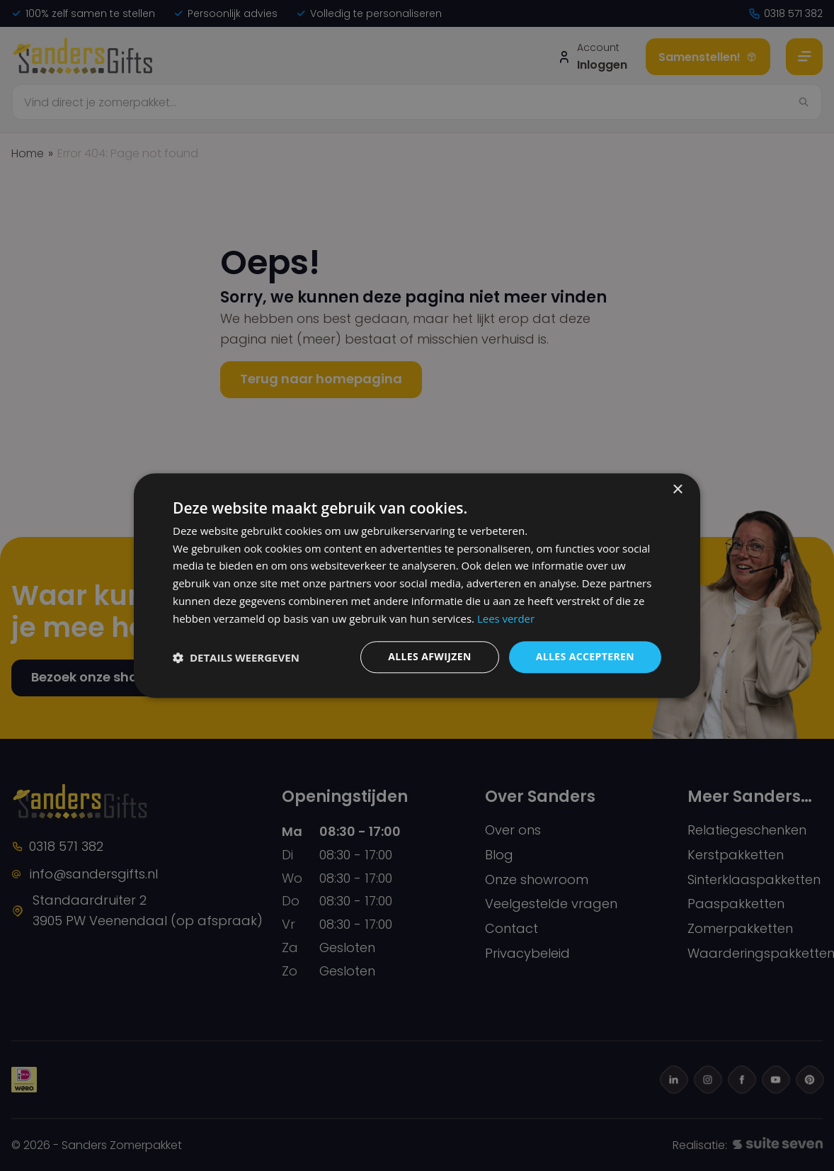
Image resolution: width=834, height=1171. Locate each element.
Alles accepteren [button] (584, 657)
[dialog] (417, 585)
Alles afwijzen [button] (430, 657)
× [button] (677, 490)
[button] (236, 657)
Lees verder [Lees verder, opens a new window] (506, 618)
